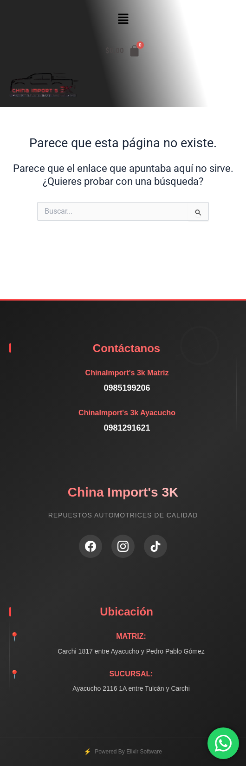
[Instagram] (123, 546)
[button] (123, 19)
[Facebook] (90, 546)
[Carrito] (123, 51)
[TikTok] (155, 546)
